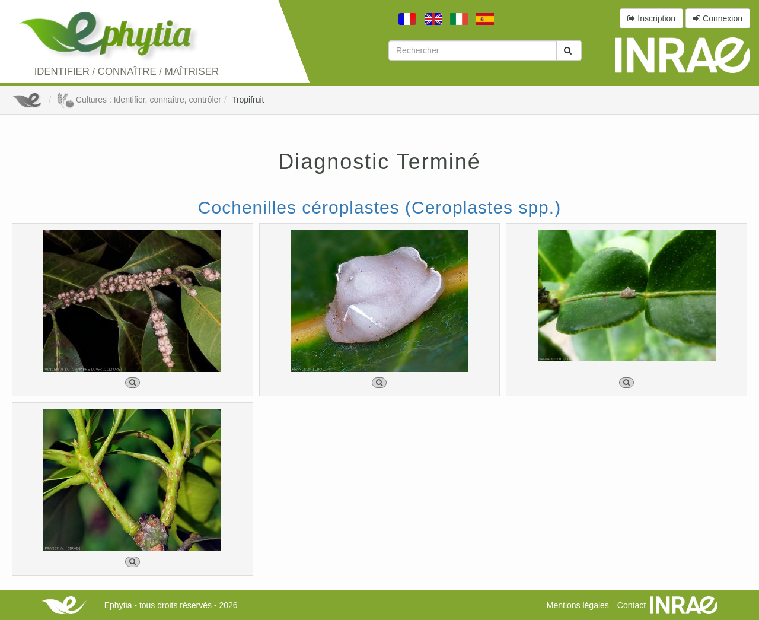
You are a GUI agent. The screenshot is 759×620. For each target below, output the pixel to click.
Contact (631, 605)
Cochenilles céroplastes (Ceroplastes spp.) (379, 207)
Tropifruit (248, 99)
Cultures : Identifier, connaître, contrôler (138, 99)
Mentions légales (578, 605)
